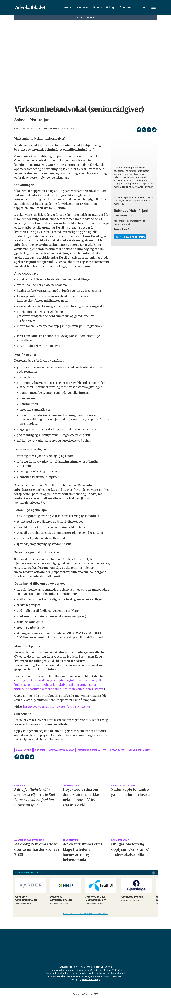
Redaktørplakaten (86, 973)
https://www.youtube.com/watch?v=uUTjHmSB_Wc (56, 706)
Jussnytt (68, 7)
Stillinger (110, 7)
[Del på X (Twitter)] (143, 129)
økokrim (40, 750)
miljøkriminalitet (139, 750)
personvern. (118, 976)
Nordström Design (91, 979)
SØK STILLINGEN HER (130, 236)
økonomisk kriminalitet (92, 750)
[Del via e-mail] (154, 129)
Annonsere (127, 7)
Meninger (83, 7)
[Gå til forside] (30, 7)
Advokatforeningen (65, 969)
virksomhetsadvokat (61, 750)
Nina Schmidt (85, 966)
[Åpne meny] (153, 7)
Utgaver (97, 7)
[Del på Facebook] (138, 129)
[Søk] (144, 7)
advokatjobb (23, 750)
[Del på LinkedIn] (149, 129)
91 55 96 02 (106, 966)
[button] (154, 873)
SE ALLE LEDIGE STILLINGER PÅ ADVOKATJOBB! (85, 913)
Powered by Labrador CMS (85, 994)
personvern (117, 750)
